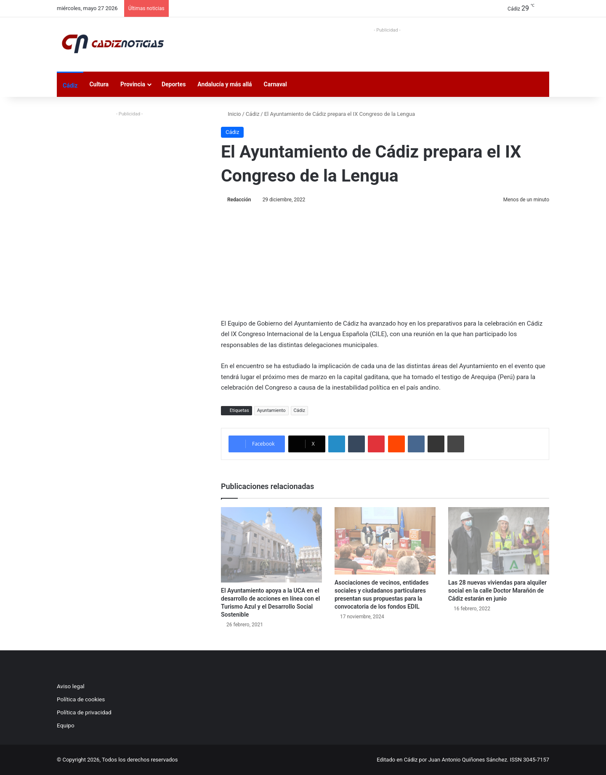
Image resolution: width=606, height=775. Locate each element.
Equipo (65, 725)
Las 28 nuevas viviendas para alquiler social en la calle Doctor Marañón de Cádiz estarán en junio (497, 590)
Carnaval (275, 84)
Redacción (239, 200)
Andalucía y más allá (224, 84)
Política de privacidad (84, 712)
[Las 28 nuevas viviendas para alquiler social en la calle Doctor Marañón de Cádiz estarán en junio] (498, 541)
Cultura (99, 84)
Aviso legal (71, 686)
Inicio (231, 114)
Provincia (132, 84)
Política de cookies (81, 699)
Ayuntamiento (271, 410)
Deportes (174, 84)
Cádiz (70, 85)
